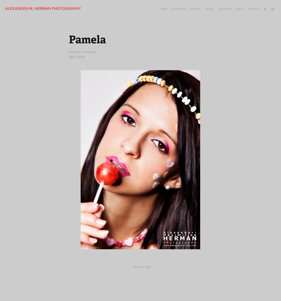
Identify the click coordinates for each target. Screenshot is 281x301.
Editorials (178, 9)
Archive (195, 9)
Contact (254, 9)
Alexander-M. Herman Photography (43, 8)
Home (163, 9)
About (239, 9)
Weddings (224, 9)
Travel (209, 9)
